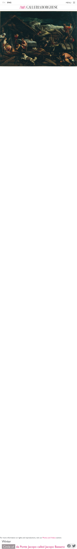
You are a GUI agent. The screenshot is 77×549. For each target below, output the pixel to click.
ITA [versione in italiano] (3, 2)
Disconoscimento (33, 540)
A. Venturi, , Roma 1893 (39, 323)
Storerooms (28, 153)
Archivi (37, 459)
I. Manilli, (35, 314)
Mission (38, 456)
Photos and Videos (49, 69)
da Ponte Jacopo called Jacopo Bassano (33, 78)
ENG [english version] (9, 2)
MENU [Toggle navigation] (71, 3)
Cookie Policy (19, 540)
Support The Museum (37, 469)
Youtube (63, 546)
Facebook (9, 546)
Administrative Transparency (38, 466)
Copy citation (22, 306)
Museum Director (37, 453)
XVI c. (26, 166)
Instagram (27, 546)
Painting (26, 162)
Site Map (37, 472)
